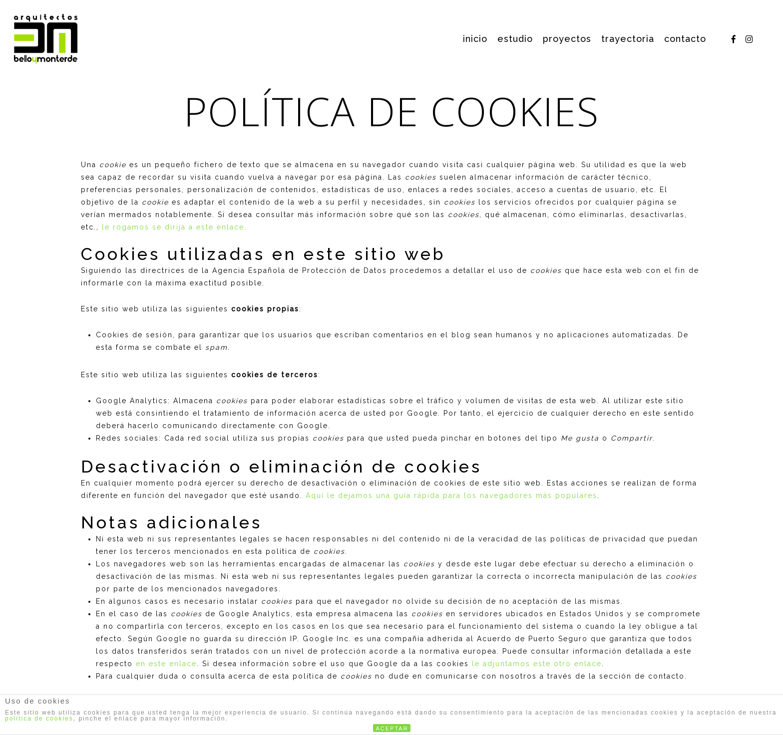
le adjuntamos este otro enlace (537, 664)
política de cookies (39, 718)
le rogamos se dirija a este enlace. (174, 227)
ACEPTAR (392, 729)
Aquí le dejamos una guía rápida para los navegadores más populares (451, 495)
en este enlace (166, 664)
